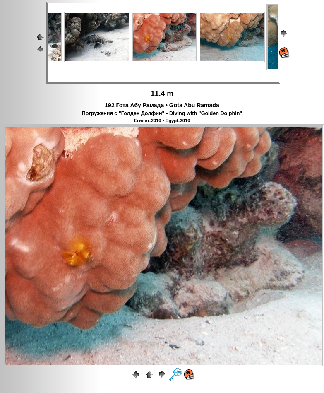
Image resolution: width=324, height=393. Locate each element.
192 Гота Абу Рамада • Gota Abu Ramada (162, 105)
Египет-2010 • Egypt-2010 (162, 120)
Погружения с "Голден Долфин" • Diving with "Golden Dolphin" (162, 113)
